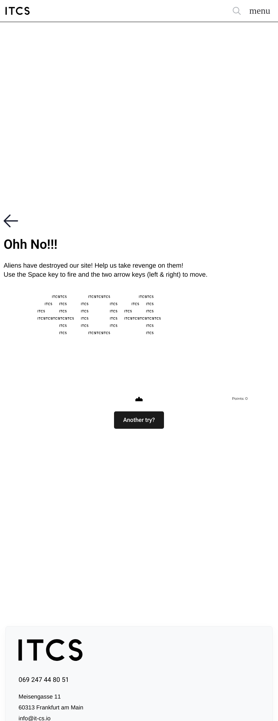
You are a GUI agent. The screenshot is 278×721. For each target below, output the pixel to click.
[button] (139, 420)
